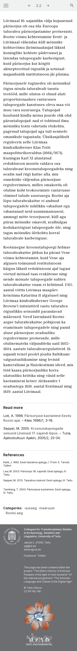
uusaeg (31, 508)
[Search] (72, 5)
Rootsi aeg (14, 513)
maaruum (47, 508)
